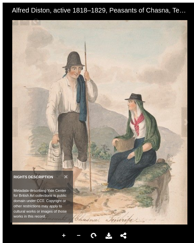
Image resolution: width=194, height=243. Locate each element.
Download (109, 236)
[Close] (65, 176)
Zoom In (64, 236)
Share (124, 236)
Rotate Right (94, 236)
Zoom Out (79, 236)
